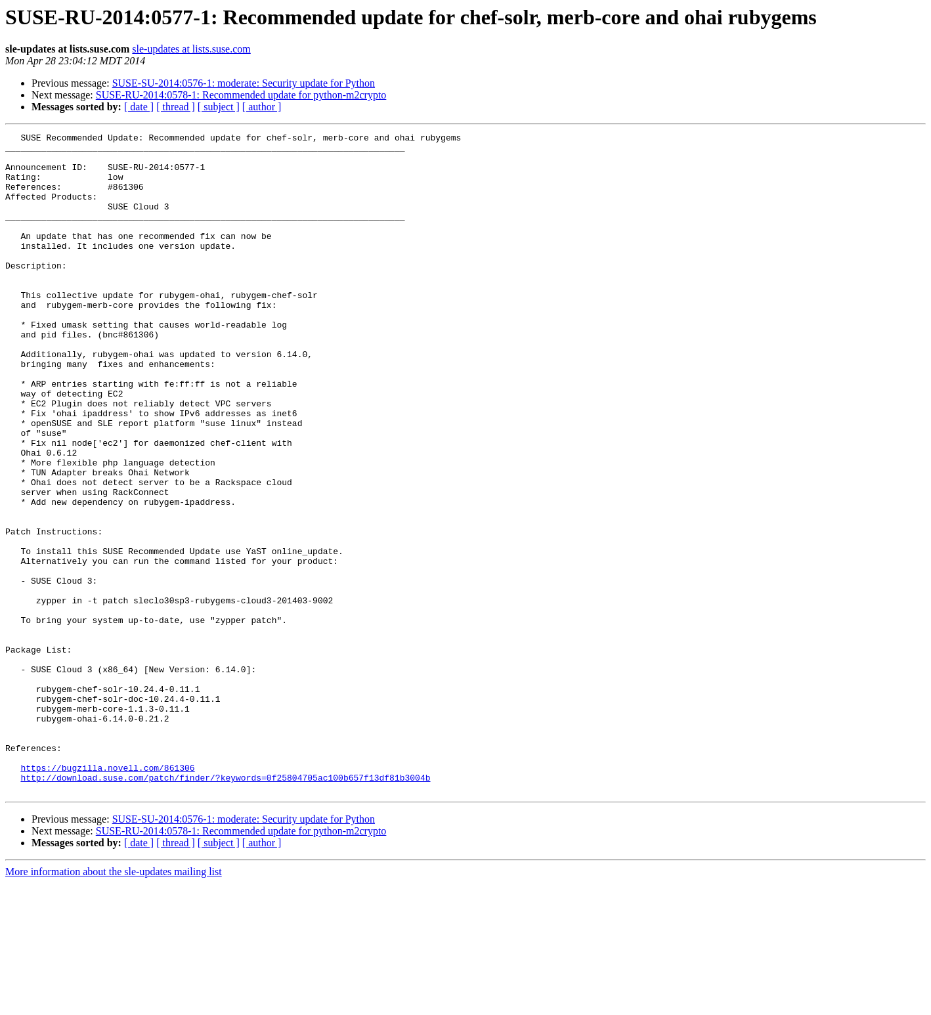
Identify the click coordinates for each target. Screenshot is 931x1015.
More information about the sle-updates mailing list (113, 1003)
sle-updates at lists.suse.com (191, 48)
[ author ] (262, 106)
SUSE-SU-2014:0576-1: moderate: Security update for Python (243, 83)
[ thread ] (175, 106)
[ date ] (139, 106)
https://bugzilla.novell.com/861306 (107, 895)
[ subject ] (219, 106)
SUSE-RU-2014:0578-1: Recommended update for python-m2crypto (241, 94)
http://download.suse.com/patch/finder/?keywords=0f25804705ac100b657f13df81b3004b (225, 907)
